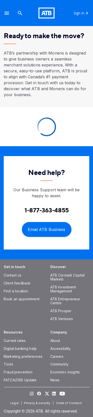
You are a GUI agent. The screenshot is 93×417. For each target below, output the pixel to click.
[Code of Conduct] (69, 403)
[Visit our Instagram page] (31, 393)
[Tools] (8, 364)
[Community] (59, 364)
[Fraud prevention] (18, 372)
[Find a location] (16, 291)
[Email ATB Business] (46, 229)
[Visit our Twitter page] (46, 393)
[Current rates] (15, 340)
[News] (55, 380)
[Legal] (15, 403)
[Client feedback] (17, 283)
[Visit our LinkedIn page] (54, 393)
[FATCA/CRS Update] (20, 380)
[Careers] (57, 356)
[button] (6, 13)
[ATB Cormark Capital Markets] (67, 277)
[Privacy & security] (38, 403)
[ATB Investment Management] (63, 289)
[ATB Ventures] (61, 319)
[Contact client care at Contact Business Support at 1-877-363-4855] (47, 210)
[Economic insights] (65, 372)
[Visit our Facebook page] (39, 393)
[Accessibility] (60, 348)
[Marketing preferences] (23, 356)
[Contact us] (13, 275)
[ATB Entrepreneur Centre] (65, 301)
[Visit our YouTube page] (61, 393)
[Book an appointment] (21, 299)
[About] (55, 340)
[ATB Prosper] (61, 311)
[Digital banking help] (20, 348)
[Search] (20, 13)
